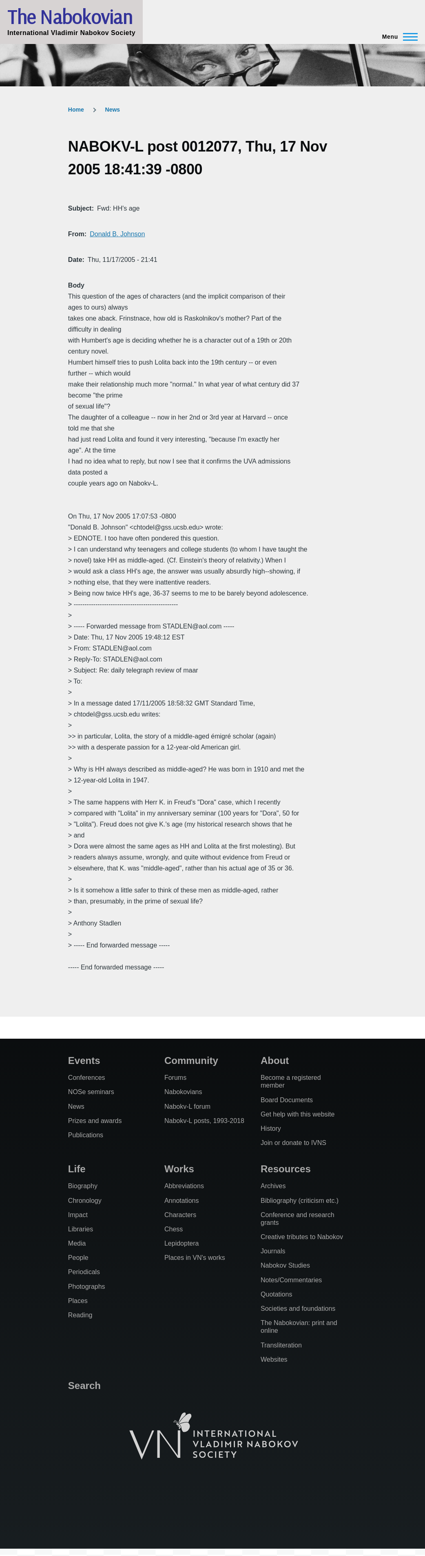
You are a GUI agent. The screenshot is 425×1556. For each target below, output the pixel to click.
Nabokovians (183, 1091)
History (271, 1128)
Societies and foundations (298, 1308)
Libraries (80, 1229)
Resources (286, 1168)
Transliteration (281, 1345)
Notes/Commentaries (291, 1280)
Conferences (86, 1077)
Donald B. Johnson (117, 234)
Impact (78, 1214)
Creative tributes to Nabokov (302, 1236)
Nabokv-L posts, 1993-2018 (204, 1120)
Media (77, 1243)
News (112, 109)
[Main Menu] (397, 36)
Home (76, 109)
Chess (173, 1229)
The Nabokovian (69, 16)
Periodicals (84, 1271)
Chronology (85, 1200)
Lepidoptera (181, 1243)
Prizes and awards (95, 1120)
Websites (274, 1359)
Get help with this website (297, 1114)
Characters (180, 1214)
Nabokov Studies (285, 1265)
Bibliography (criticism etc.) (300, 1200)
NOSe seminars (91, 1091)
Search (84, 1385)
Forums (175, 1077)
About (275, 1060)
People (78, 1257)
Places (78, 1300)
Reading (80, 1315)
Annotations (181, 1200)
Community (191, 1060)
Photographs (86, 1286)
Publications (85, 1135)
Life (77, 1168)
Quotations (276, 1294)
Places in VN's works (194, 1257)
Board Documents (287, 1100)
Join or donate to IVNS (293, 1142)
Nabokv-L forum (187, 1106)
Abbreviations (184, 1185)
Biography (82, 1185)
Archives (273, 1185)
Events (84, 1060)
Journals (273, 1251)
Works (179, 1168)
